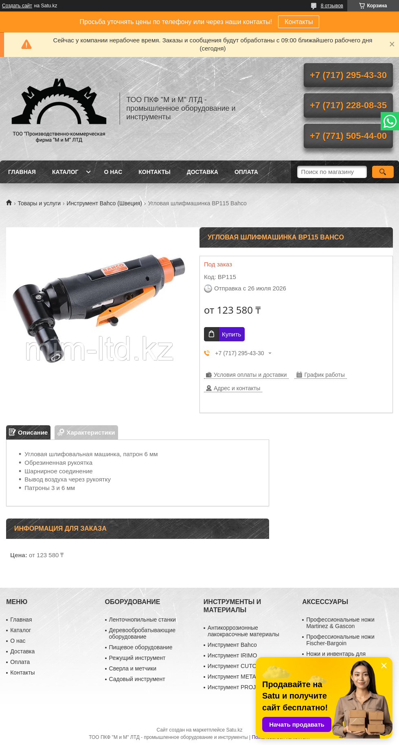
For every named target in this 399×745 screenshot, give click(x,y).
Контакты (299, 21)
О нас (113, 172)
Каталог (65, 172)
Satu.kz (234, 730)
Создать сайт (17, 6)
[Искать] (383, 172)
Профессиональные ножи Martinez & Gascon (340, 622)
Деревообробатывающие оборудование (142, 633)
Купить (231, 334)
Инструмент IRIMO (232, 655)
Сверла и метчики (132, 668)
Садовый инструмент (137, 679)
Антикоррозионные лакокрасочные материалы (243, 630)
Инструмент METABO (236, 676)
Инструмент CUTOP (234, 666)
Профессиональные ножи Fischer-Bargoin (340, 639)
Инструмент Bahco (232, 645)
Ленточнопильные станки (142, 619)
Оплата (246, 172)
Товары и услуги (39, 203)
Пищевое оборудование (141, 647)
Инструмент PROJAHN (238, 687)
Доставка (202, 172)
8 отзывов (332, 6)
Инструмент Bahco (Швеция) (104, 203)
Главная (22, 172)
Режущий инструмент (137, 658)
